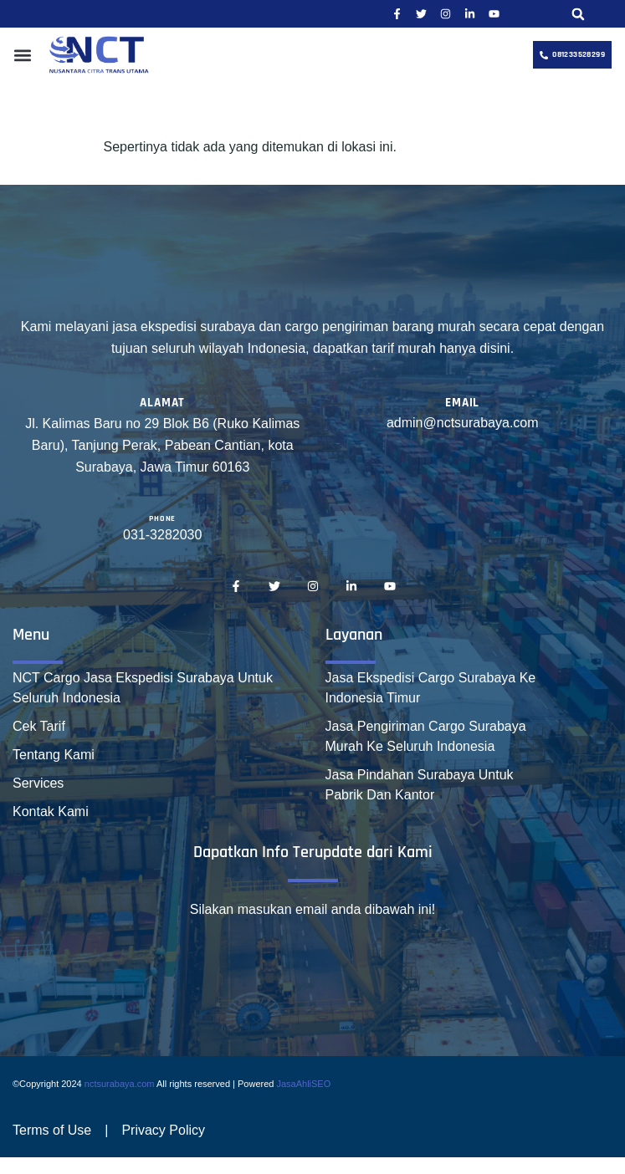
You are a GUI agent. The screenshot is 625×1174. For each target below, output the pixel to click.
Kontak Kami (51, 811)
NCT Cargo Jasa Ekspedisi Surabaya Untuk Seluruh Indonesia (143, 688)
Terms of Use (52, 1130)
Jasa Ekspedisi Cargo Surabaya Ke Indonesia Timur (430, 688)
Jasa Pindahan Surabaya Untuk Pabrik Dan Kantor (419, 785)
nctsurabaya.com (120, 1084)
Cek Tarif (39, 726)
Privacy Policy (163, 1130)
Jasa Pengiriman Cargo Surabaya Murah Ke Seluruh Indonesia (425, 736)
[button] (578, 14)
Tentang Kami (54, 755)
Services (38, 783)
